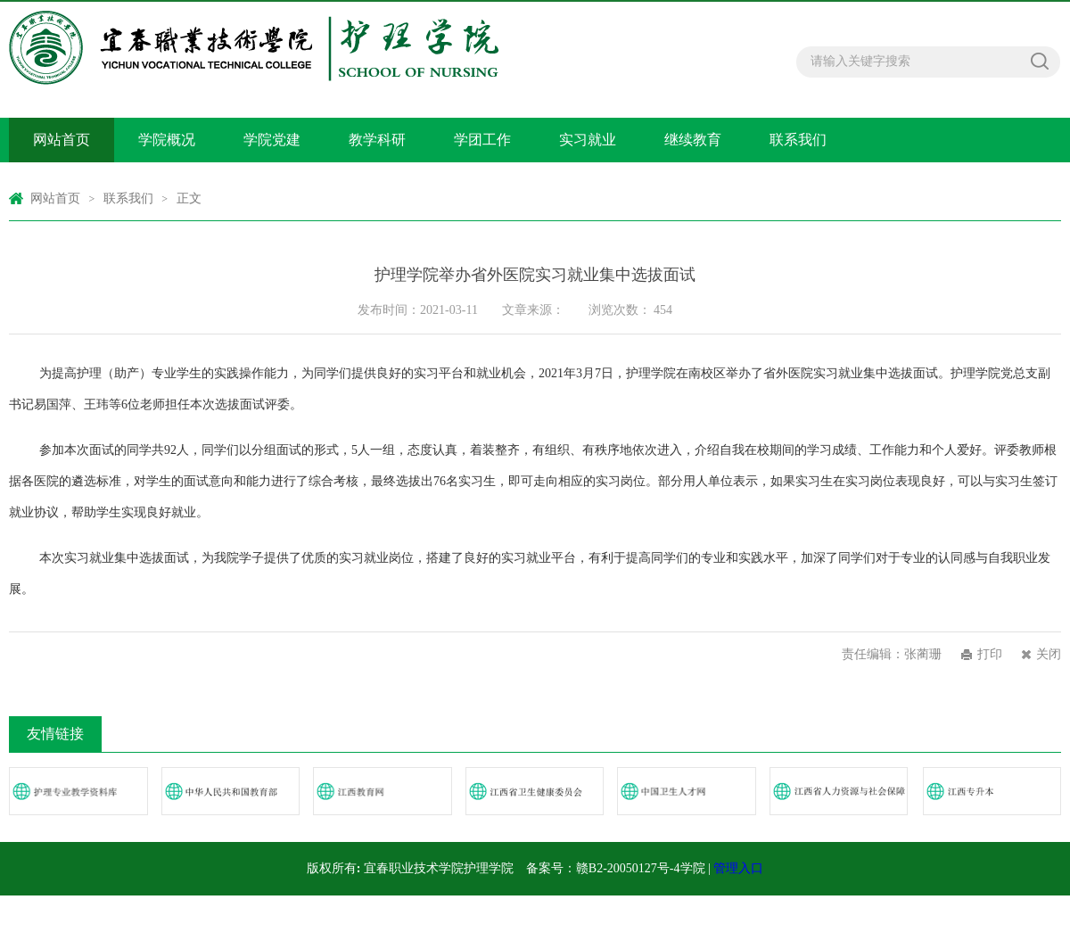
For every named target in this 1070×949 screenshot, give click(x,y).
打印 (989, 654)
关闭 (1048, 654)
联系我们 (798, 139)
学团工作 (482, 139)
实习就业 (587, 139)
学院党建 (271, 139)
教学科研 (377, 139)
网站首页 (61, 139)
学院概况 (166, 139)
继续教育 (692, 139)
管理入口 (738, 868)
